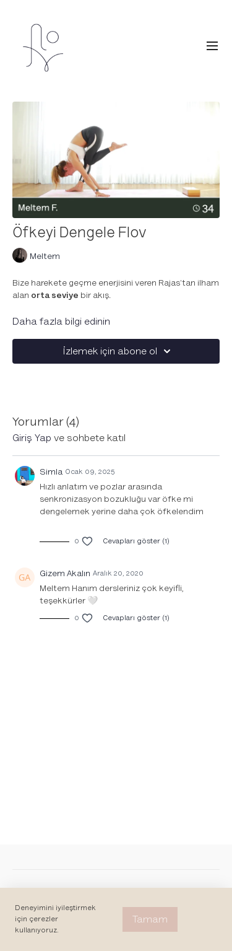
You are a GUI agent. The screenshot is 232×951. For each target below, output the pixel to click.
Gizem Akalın (65, 573)
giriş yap (31, 438)
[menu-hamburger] (212, 46)
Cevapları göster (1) (136, 541)
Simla (51, 472)
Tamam (150, 919)
